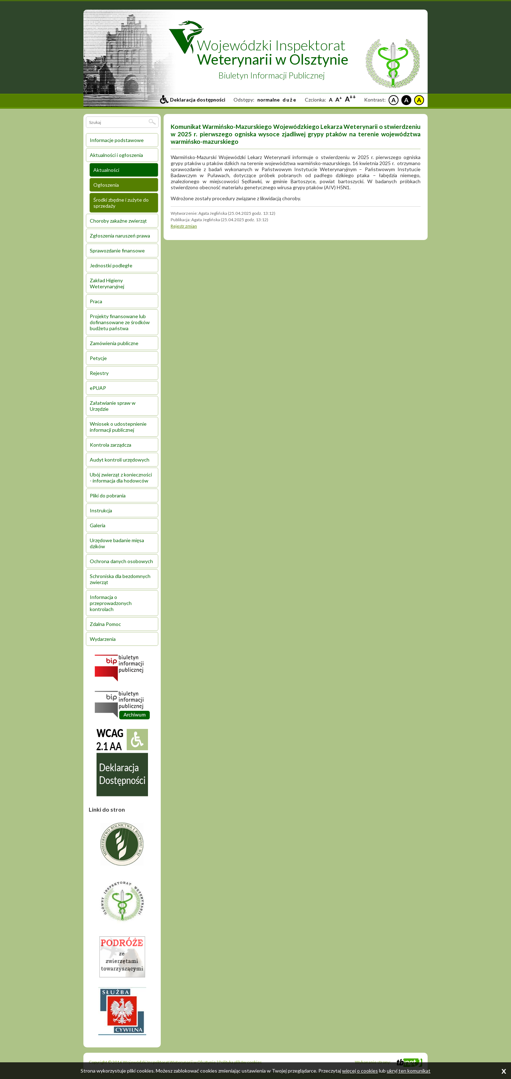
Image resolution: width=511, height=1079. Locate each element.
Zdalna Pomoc (105, 624)
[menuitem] (122, 140)
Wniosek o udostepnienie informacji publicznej (118, 427)
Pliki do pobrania (108, 495)
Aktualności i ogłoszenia (116, 155)
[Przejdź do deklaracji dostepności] (192, 99)
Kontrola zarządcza (110, 445)
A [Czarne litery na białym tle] (393, 100)
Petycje (98, 358)
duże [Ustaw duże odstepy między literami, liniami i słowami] (289, 100)
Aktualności (106, 170)
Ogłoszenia (106, 185)
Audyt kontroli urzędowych (119, 460)
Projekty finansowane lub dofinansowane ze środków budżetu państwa (120, 322)
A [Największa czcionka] (350, 99)
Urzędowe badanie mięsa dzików (117, 543)
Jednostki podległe (111, 265)
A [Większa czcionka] (338, 99)
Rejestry (99, 373)
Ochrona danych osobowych (121, 561)
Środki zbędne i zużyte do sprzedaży (121, 203)
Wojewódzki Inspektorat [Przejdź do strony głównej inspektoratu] (272, 52)
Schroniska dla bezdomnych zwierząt (120, 579)
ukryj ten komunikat (408, 1071)
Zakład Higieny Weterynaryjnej (107, 283)
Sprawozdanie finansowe (117, 250)
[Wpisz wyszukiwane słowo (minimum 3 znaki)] (117, 122)
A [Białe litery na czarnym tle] (406, 100)
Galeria (97, 525)
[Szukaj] (152, 122)
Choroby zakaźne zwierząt (118, 221)
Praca (96, 301)
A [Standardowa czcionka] (331, 100)
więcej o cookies (360, 1071)
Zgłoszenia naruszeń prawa (120, 236)
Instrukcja (101, 510)
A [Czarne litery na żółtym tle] (419, 100)
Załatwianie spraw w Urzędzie (113, 406)
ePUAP (98, 388)
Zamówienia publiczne (114, 343)
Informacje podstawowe (117, 140)
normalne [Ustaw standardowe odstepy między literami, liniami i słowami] (268, 100)
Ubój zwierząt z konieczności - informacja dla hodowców (121, 478)
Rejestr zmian (184, 226)
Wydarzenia (103, 639)
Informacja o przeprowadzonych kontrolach (111, 603)
